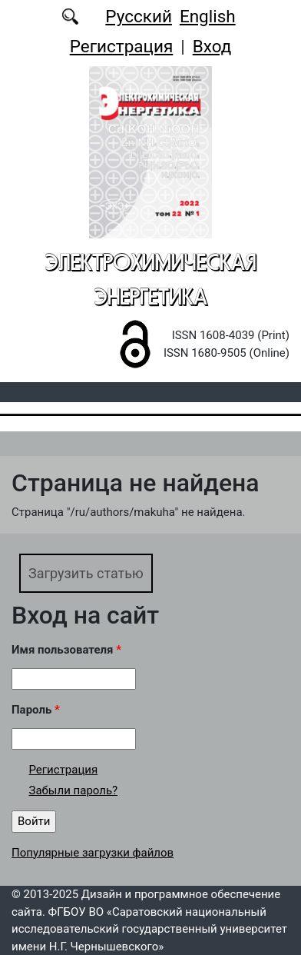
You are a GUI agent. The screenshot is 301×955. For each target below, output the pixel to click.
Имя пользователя (66, 650)
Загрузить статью (86, 573)
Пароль (36, 710)
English (208, 16)
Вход (212, 46)
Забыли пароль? (73, 790)
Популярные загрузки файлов (93, 853)
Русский (138, 16)
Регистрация (122, 46)
